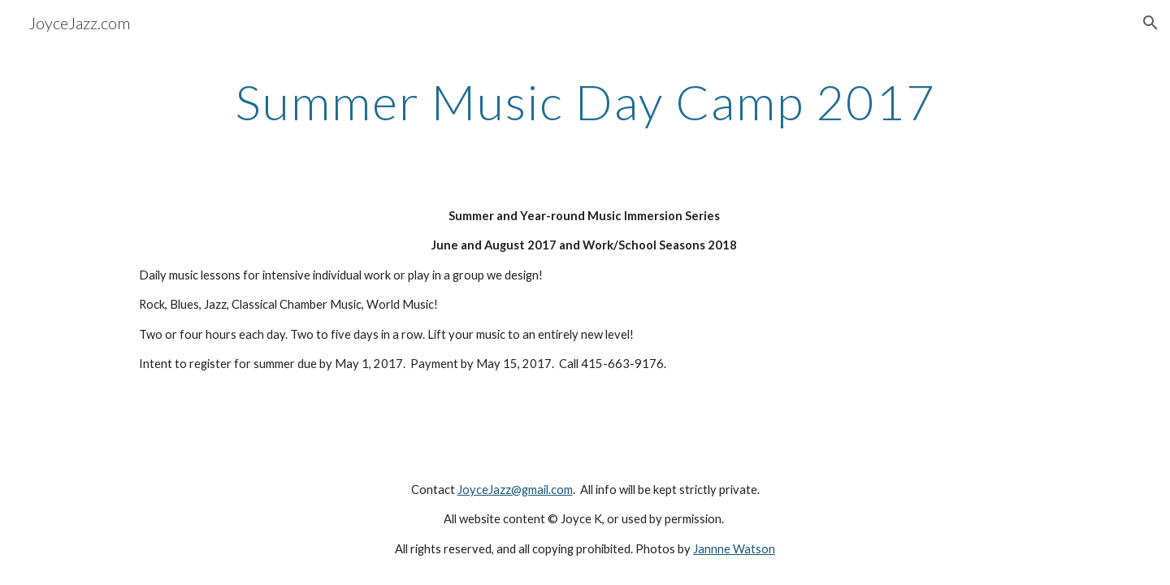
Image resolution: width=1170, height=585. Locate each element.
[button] (1150, 22)
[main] (585, 101)
